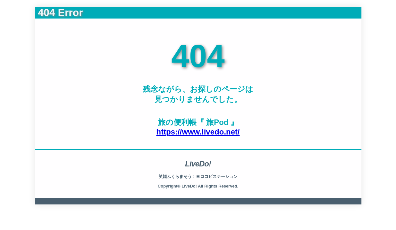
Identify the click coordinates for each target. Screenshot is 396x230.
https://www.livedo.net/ (197, 131)
